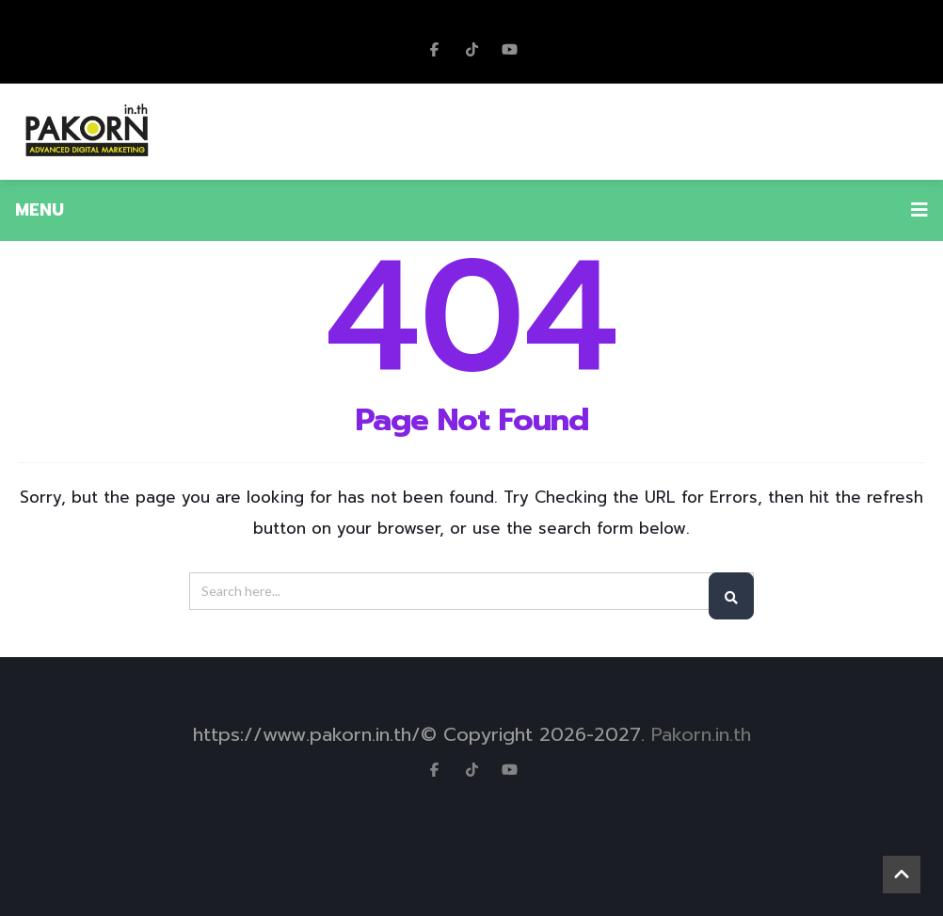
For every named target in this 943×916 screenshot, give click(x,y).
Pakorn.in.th (701, 734)
